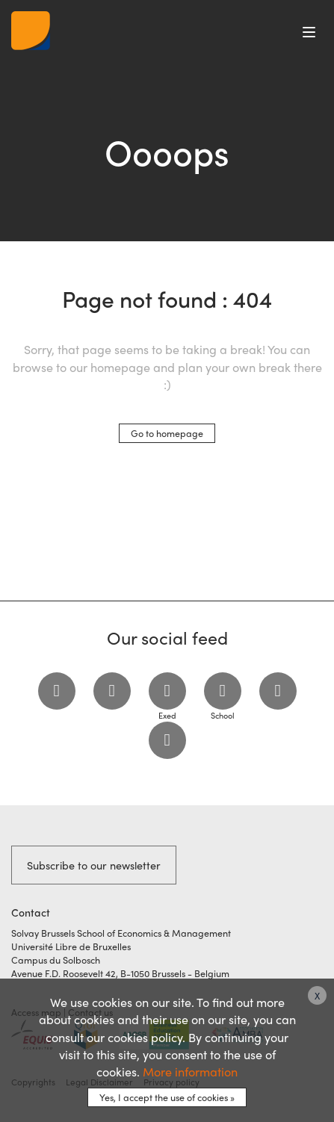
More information (190, 1071)
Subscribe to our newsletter (94, 865)
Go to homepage (167, 433)
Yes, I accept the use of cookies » (167, 1097)
